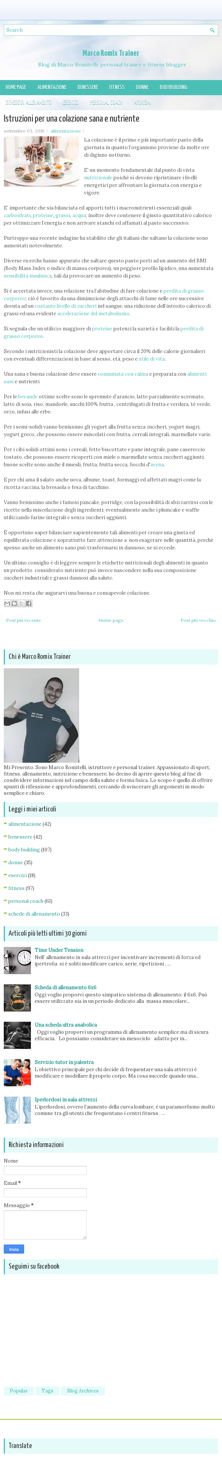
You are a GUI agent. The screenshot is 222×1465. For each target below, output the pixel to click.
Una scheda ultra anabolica (66, 1025)
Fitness (117, 87)
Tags (47, 1391)
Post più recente (23, 620)
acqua (79, 215)
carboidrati (17, 215)
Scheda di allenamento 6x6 (65, 987)
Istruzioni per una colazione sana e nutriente (71, 118)
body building (24, 850)
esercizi (17, 875)
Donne (142, 87)
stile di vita (152, 359)
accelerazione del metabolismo (93, 313)
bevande (28, 396)
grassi (62, 215)
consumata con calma (123, 374)
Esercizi (71, 102)
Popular (19, 1391)
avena (157, 464)
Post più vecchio (198, 620)
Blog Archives (83, 1391)
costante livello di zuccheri (65, 306)
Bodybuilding (173, 87)
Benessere (88, 87)
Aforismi (142, 102)
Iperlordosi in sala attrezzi (66, 1099)
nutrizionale (98, 177)
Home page (16, 87)
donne (15, 862)
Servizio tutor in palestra (64, 1062)
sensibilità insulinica (28, 276)
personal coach (25, 901)
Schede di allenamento (29, 102)
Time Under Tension (59, 950)
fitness (16, 888)
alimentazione (66, 131)
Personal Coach (106, 102)
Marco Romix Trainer (111, 53)
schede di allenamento (34, 914)
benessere (20, 837)
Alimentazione (51, 87)
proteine (43, 215)
